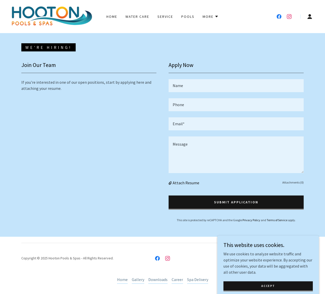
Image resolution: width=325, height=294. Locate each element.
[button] (211, 16)
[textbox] (236, 85)
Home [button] (122, 279)
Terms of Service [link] (277, 220)
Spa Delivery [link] (197, 279)
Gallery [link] (138, 279)
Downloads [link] (158, 279)
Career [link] (177, 279)
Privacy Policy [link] (251, 220)
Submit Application (236, 202)
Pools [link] (187, 16)
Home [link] (111, 16)
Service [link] (165, 16)
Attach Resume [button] (186, 182)
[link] (51, 16)
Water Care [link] (137, 16)
